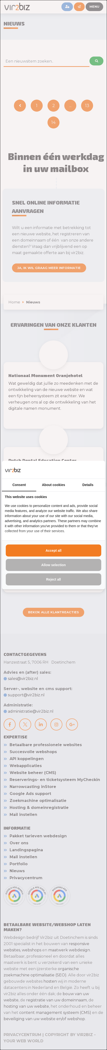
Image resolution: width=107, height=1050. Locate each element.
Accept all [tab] (53, 550)
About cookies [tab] (53, 485)
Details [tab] (87, 485)
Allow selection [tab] (53, 565)
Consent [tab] (19, 485)
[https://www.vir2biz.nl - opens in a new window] (96, 470)
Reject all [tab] (53, 579)
